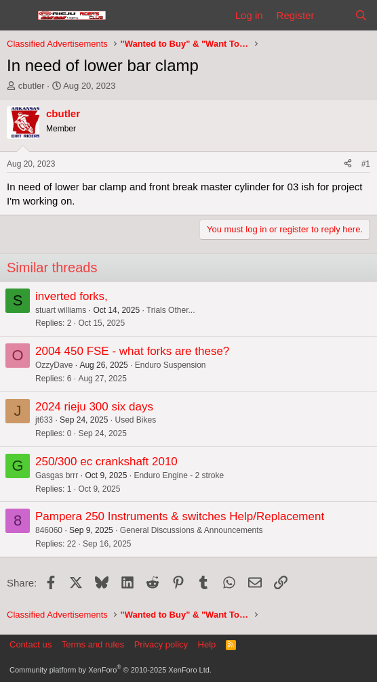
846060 (48, 530)
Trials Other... (170, 310)
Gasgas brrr (56, 475)
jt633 (44, 420)
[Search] (361, 15)
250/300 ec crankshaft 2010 (106, 461)
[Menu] (19, 15)
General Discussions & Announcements (191, 530)
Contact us (30, 644)
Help (207, 644)
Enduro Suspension (170, 365)
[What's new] (334, 15)
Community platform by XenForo (110, 670)
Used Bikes (135, 420)
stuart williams (60, 310)
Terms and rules (93, 644)
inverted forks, (71, 296)
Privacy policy (161, 644)
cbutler (31, 86)
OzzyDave (54, 365)
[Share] (348, 164)
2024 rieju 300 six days (94, 406)
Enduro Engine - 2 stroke (179, 475)
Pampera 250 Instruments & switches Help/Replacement (179, 516)
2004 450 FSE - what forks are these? (132, 351)
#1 (365, 164)
